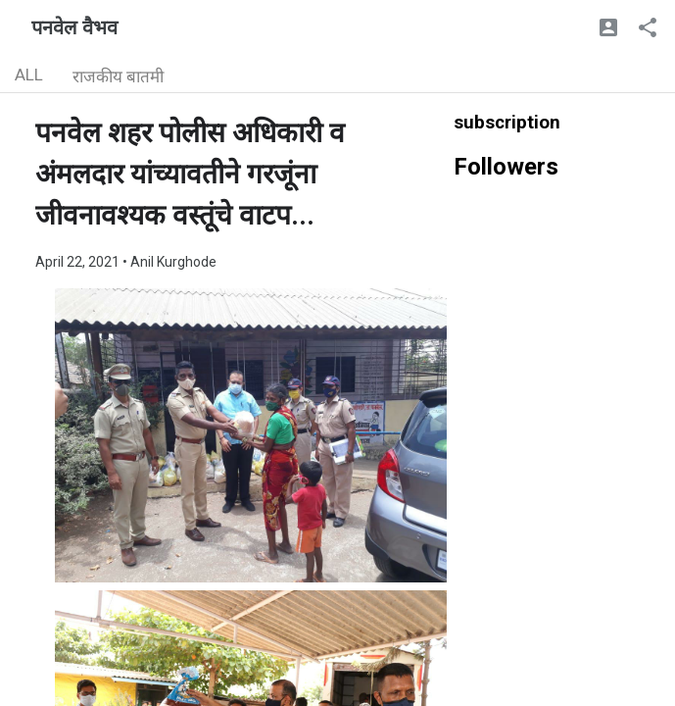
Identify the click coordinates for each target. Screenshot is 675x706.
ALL (29, 74)
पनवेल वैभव (74, 27)
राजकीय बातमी (118, 76)
